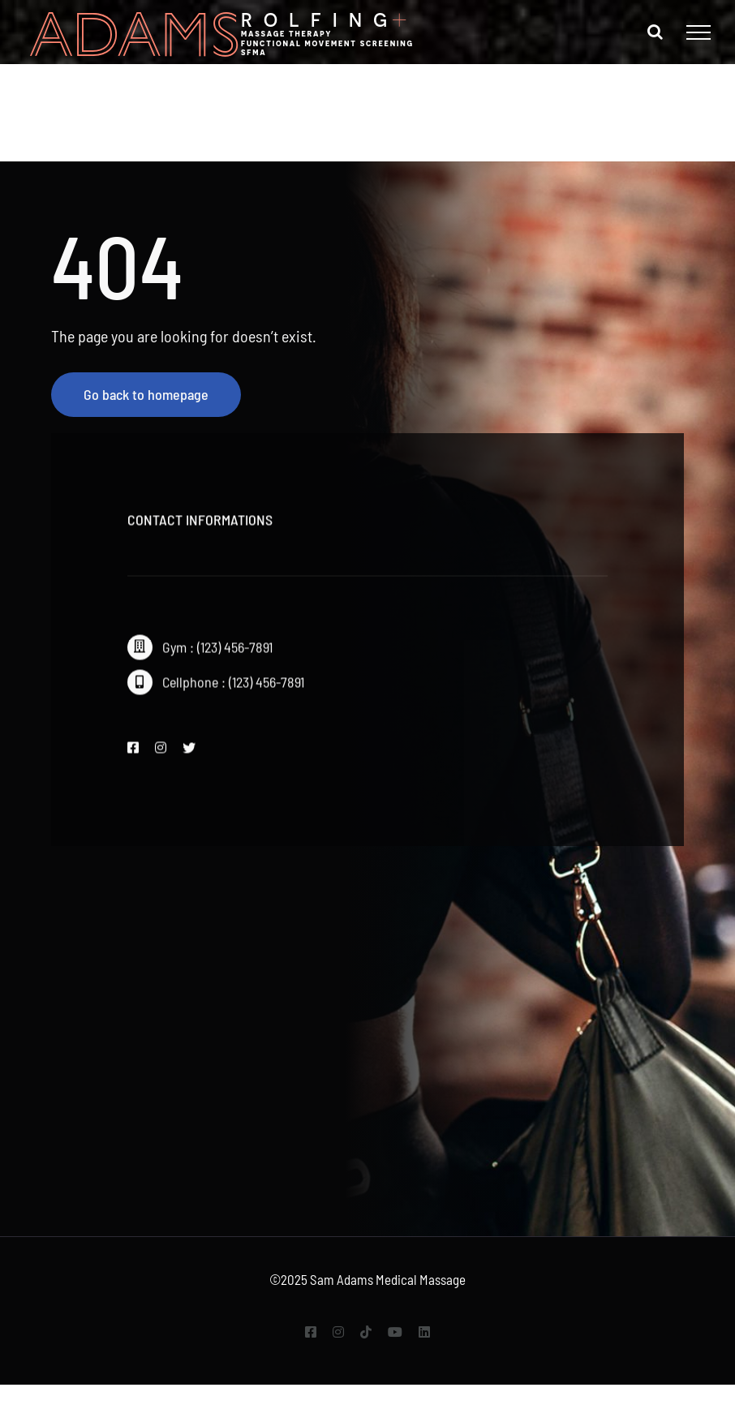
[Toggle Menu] (698, 32)
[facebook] (133, 751)
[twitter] (189, 751)
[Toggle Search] (655, 32)
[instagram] (160, 751)
